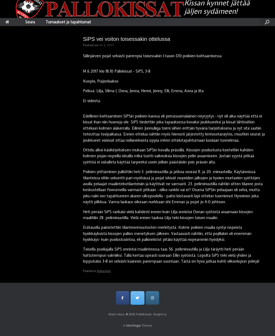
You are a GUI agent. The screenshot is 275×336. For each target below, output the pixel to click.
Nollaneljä (104, 271)
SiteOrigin (133, 325)
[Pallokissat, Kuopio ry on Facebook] (122, 298)
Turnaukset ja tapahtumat (68, 22)
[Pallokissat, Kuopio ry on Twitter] (137, 298)
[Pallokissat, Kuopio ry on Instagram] (152, 298)
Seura (30, 22)
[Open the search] (267, 22)
